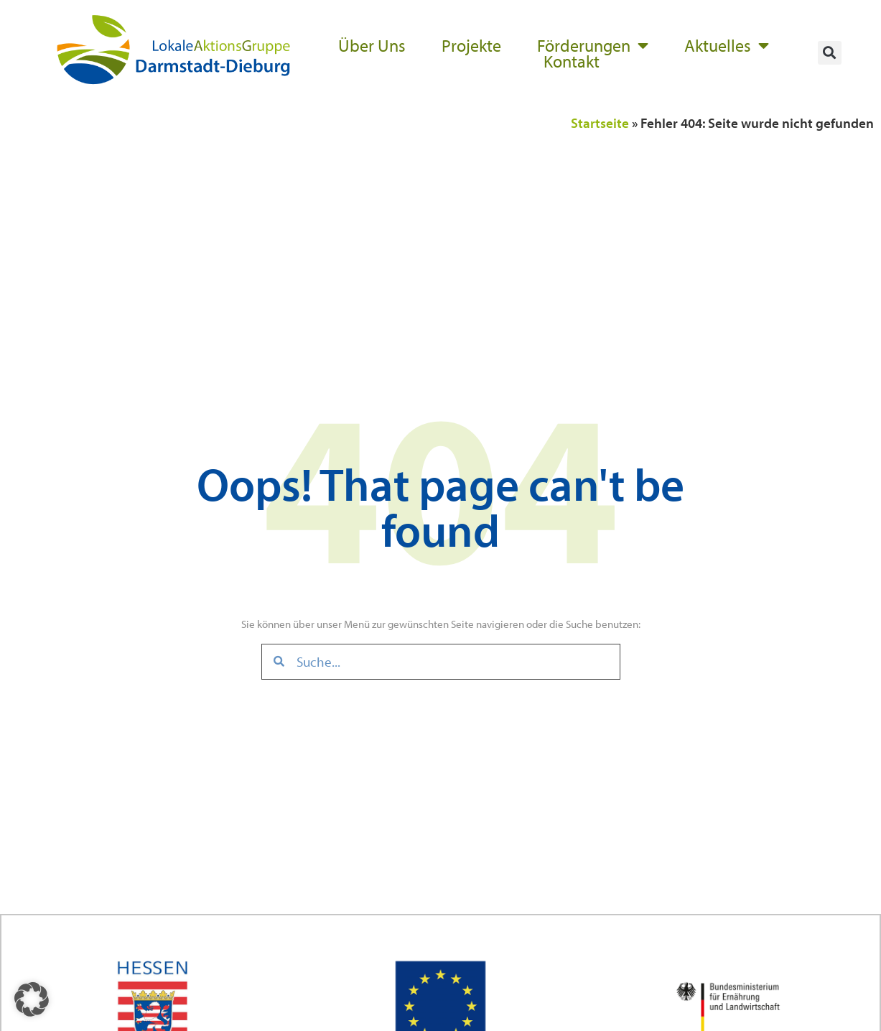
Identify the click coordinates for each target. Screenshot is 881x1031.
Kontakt (572, 61)
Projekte (471, 45)
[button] (830, 53)
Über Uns (372, 45)
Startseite (600, 122)
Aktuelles (726, 45)
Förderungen (592, 45)
